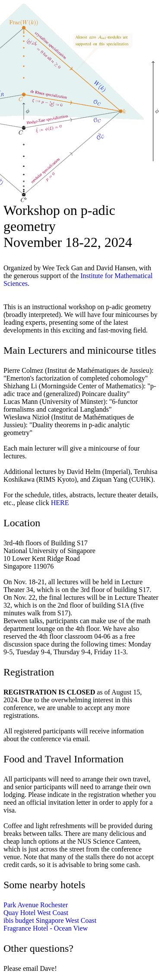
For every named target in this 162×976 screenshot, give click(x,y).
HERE (60, 502)
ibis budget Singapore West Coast (49, 920)
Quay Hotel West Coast (35, 912)
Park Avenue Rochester (35, 905)
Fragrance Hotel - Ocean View (45, 928)
